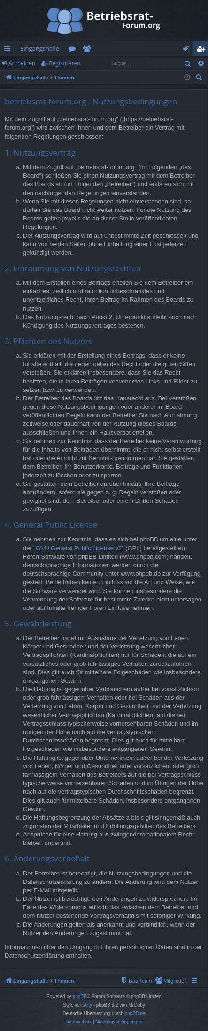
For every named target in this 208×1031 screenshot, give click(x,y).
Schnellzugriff (9, 50)
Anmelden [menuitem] (188, 50)
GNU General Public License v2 (79, 548)
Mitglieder (88, 50)
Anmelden (21, 63)
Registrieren (64, 63)
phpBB (80, 996)
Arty (88, 1005)
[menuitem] (199, 77)
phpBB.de (135, 1013)
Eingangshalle (39, 48)
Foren (74, 50)
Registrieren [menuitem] (203, 50)
